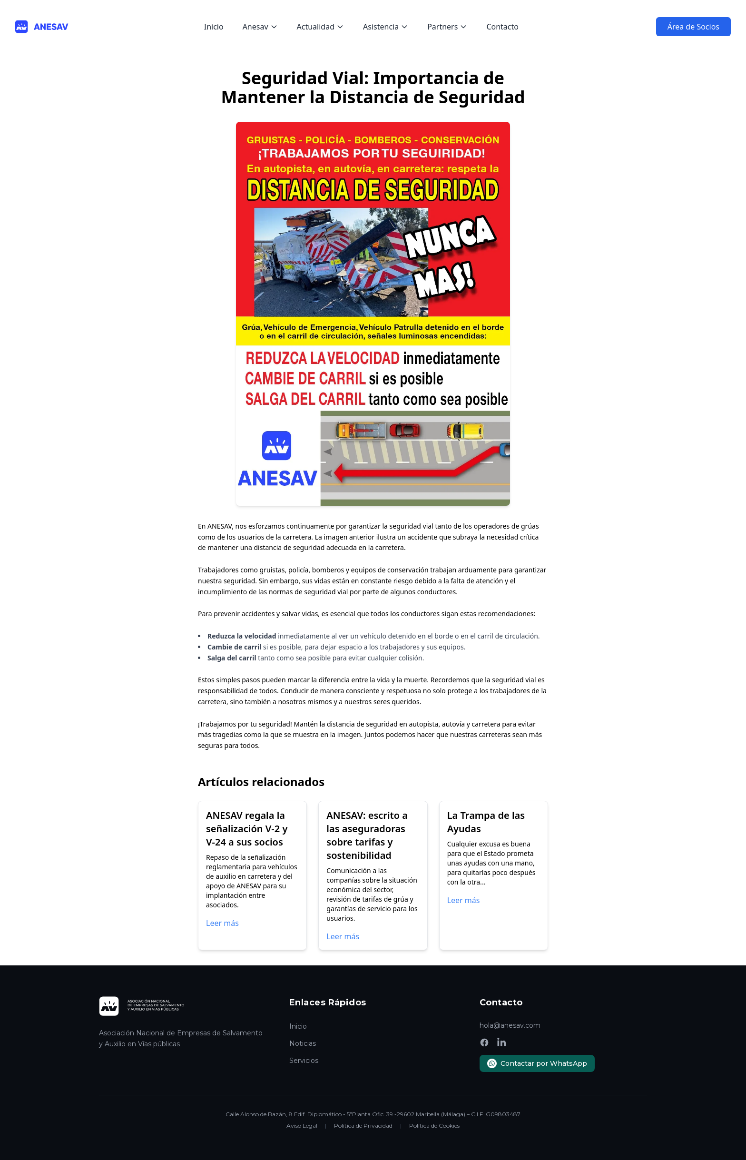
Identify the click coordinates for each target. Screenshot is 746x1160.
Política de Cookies (434, 1125)
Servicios (303, 1060)
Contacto (502, 26)
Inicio (214, 26)
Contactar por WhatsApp (537, 1063)
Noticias (302, 1043)
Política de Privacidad (363, 1125)
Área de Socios (693, 26)
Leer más (222, 923)
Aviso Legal (301, 1125)
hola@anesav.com (510, 1025)
